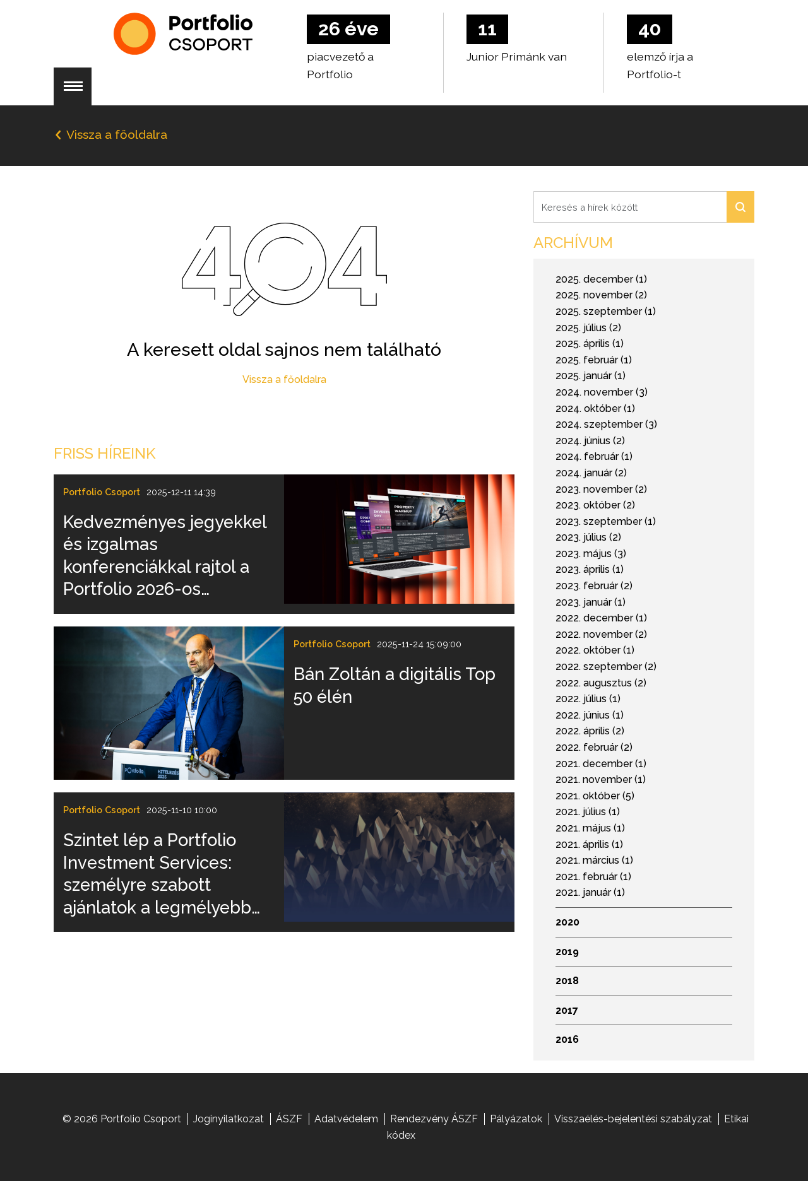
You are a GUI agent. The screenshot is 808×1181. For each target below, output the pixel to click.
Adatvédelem (346, 1119)
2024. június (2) (590, 441)
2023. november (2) (601, 489)
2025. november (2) (601, 295)
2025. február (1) (594, 360)
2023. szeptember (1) (606, 521)
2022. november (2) (601, 634)
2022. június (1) (590, 715)
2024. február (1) (594, 456)
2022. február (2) (594, 747)
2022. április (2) (590, 731)
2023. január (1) (591, 602)
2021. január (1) (590, 892)
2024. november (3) (602, 392)
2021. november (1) (601, 779)
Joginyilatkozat (228, 1119)
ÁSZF (289, 1119)
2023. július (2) (588, 537)
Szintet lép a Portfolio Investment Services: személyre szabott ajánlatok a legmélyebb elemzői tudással (157, 874)
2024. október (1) (595, 408)
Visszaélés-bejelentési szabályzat (633, 1119)
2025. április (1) (590, 344)
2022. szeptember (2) (606, 667)
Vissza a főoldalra (284, 379)
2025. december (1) (601, 279)
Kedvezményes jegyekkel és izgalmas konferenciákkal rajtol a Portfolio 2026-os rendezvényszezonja (164, 556)
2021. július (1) (588, 812)
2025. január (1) (591, 376)
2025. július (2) (588, 328)
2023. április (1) (590, 569)
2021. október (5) (595, 796)
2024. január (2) (591, 473)
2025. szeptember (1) (606, 311)
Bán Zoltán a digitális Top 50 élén (395, 685)
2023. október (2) (595, 505)
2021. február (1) (593, 877)
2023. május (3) (591, 554)
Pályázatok (516, 1119)
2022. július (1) (588, 699)
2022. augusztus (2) (601, 683)
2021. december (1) (601, 764)
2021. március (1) (594, 860)
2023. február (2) (594, 586)
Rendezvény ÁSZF (434, 1119)
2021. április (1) (589, 844)
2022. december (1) (601, 618)
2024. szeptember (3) (606, 424)
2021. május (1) (590, 828)
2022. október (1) (595, 650)
